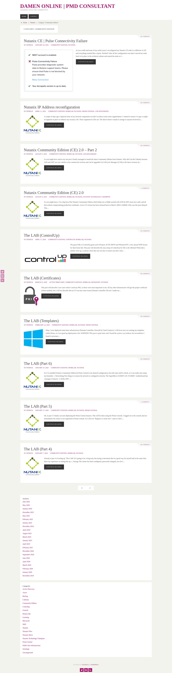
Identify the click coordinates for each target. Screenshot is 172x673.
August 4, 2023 (41, 197)
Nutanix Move (28, 635)
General (25, 610)
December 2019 (28, 576)
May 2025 (26, 516)
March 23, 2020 (41, 282)
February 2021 (28, 547)
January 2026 (27, 509)
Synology (26, 649)
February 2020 (28, 569)
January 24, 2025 (41, 45)
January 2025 (27, 523)
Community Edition (59, 45)
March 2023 (27, 537)
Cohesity (26, 600)
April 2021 (26, 544)
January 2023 (27, 540)
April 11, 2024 (40, 111)
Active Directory (56, 282)
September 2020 (28, 554)
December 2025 (28, 512)
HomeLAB (69, 111)
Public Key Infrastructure (31, 645)
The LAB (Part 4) (38, 449)
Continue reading (86, 62)
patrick (29, 45)
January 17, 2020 (41, 410)
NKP (24, 624)
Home (25, 22)
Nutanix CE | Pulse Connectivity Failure (55, 41)
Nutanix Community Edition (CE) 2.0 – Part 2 (60, 150)
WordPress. (95, 664)
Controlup (70, 239)
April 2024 (26, 530)
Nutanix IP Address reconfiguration (52, 107)
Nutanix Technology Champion (96, 197)
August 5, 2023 (41, 154)
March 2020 (27, 565)
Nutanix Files (27, 631)
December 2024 (28, 526)
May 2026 (26, 505)
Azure (25, 592)
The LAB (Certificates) (42, 278)
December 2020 (28, 551)
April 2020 (26, 561)
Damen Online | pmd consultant (67, 6)
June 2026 (26, 502)
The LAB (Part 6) (38, 363)
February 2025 (28, 519)
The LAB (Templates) (41, 321)
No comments (145, 36)
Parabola (85, 664)
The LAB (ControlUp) (41, 235)
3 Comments (145, 402)
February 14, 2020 (42, 325)
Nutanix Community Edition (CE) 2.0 (54, 192)
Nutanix (32, 22)
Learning (26, 617)
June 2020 (26, 558)
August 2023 (27, 533)
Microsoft (95, 282)
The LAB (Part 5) (38, 406)
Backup (25, 596)
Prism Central (88, 111)
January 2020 (27, 572)
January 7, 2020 (41, 453)
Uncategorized (102, 111)
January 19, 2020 (41, 368)
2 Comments (145, 188)
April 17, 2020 (40, 239)
